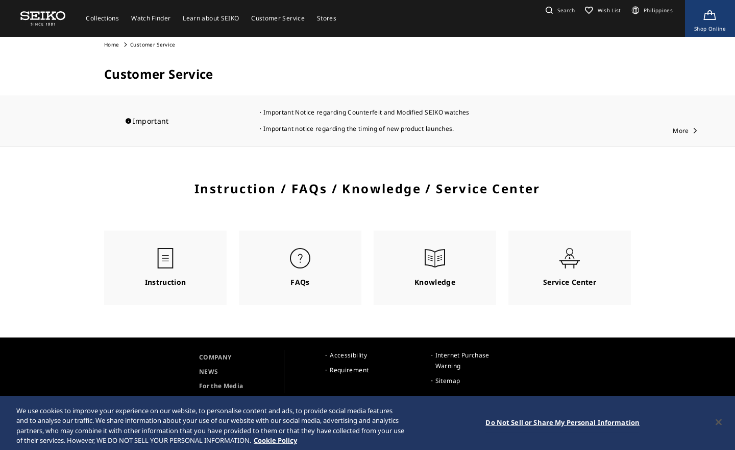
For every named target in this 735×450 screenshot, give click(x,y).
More (681, 130)
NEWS (208, 371)
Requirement (349, 370)
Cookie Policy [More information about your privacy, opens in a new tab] (275, 442)
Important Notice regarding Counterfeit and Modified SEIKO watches (366, 112)
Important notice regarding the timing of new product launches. (358, 128)
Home (111, 44)
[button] (559, 10)
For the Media (221, 385)
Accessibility (348, 355)
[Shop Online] (710, 18)
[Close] (718, 424)
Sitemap (447, 380)
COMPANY (215, 357)
